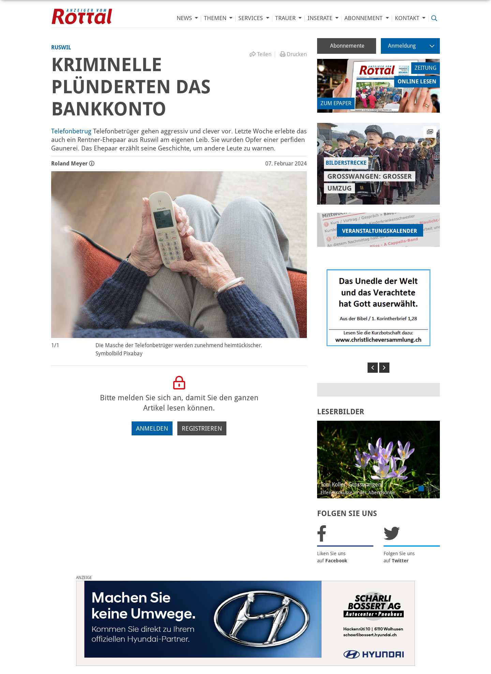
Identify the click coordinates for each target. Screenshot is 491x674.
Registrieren (202, 428)
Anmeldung (411, 46)
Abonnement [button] (364, 18)
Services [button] (251, 18)
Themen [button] (216, 18)
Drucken (293, 54)
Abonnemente (347, 46)
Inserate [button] (321, 18)
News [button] (185, 18)
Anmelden (152, 428)
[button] (373, 368)
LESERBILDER (340, 411)
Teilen (260, 54)
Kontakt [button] (408, 18)
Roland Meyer (72, 163)
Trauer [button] (286, 18)
